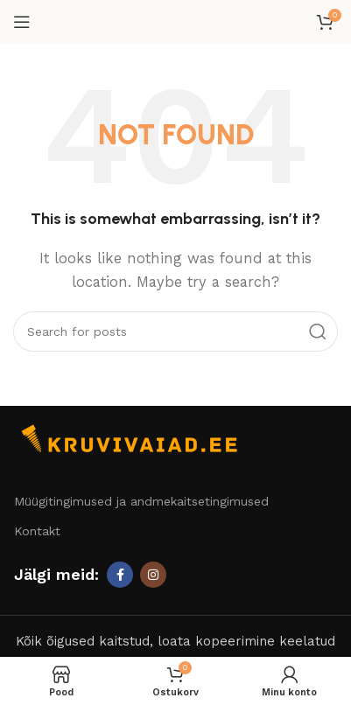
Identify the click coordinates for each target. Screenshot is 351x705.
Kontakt (37, 531)
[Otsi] (175, 331)
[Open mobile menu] (21, 21)
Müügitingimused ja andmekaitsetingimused (141, 501)
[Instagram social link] (153, 575)
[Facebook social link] (120, 575)
